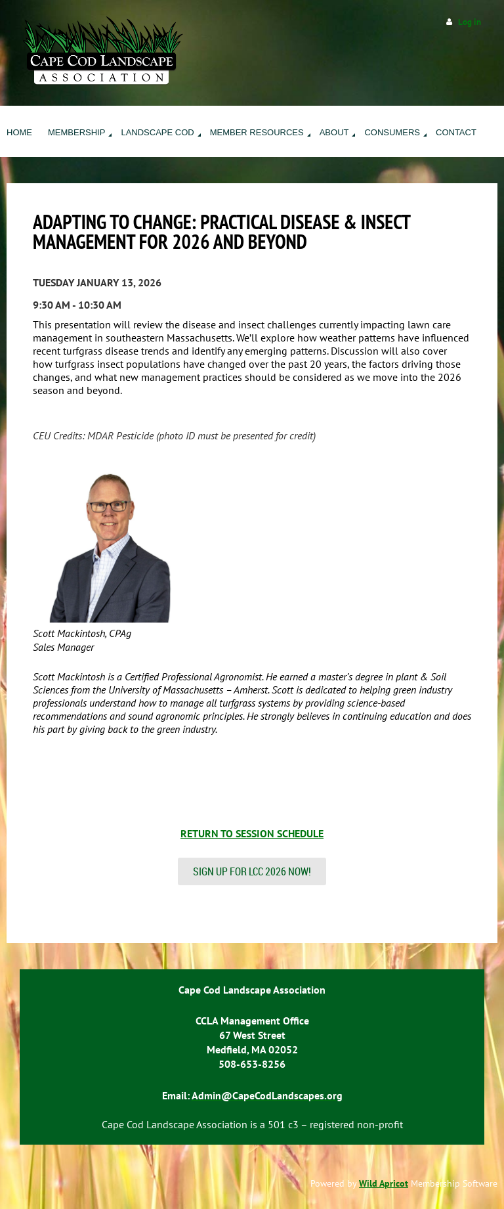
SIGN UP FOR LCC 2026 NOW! (252, 871)
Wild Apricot (383, 1183)
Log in (469, 22)
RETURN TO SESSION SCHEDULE (252, 833)
